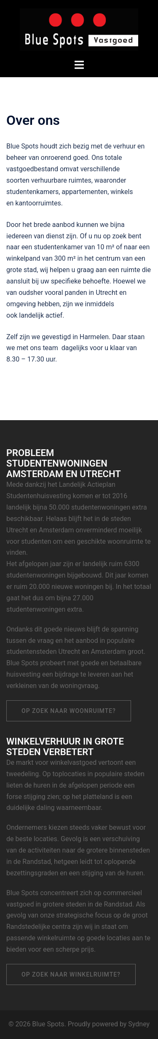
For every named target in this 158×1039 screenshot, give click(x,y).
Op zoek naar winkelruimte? (71, 974)
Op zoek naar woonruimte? (68, 710)
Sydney (139, 1024)
